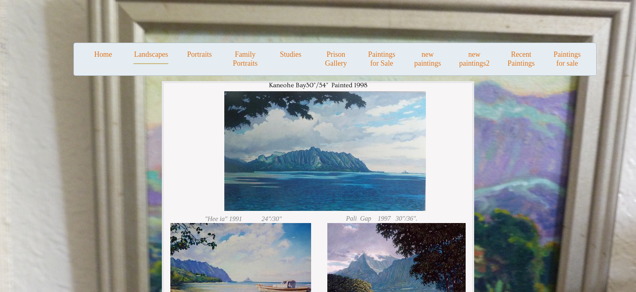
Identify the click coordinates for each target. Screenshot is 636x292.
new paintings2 (474, 58)
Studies (290, 54)
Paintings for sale (567, 58)
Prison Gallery (336, 58)
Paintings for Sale (381, 58)
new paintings (427, 58)
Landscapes (151, 54)
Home (103, 54)
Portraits (199, 54)
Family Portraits (245, 58)
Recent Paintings (521, 58)
